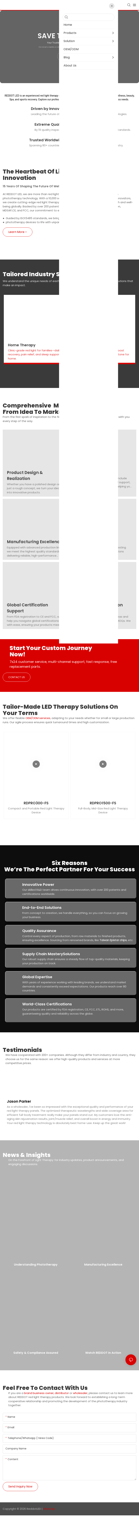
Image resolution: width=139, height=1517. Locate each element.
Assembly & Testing (95, 542)
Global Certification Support (27, 608)
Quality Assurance (39, 930)
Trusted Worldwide (46, 140)
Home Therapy (21, 345)
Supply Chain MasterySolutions (51, 953)
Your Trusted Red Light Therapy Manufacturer (71, 42)
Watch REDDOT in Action (103, 1355)
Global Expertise (37, 976)
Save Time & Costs (71, 36)
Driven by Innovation (50, 108)
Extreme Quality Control (57, 124)
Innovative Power (38, 884)
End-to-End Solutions (42, 907)
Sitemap (49, 1510)
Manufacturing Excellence (34, 542)
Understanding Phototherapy (36, 1267)
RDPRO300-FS (36, 803)
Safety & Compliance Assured (35, 1355)
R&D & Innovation (93, 472)
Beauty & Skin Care (92, 345)
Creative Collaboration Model (99, 608)
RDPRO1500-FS (103, 803)
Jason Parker (19, 1102)
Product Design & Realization (25, 475)
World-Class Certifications (47, 1004)
